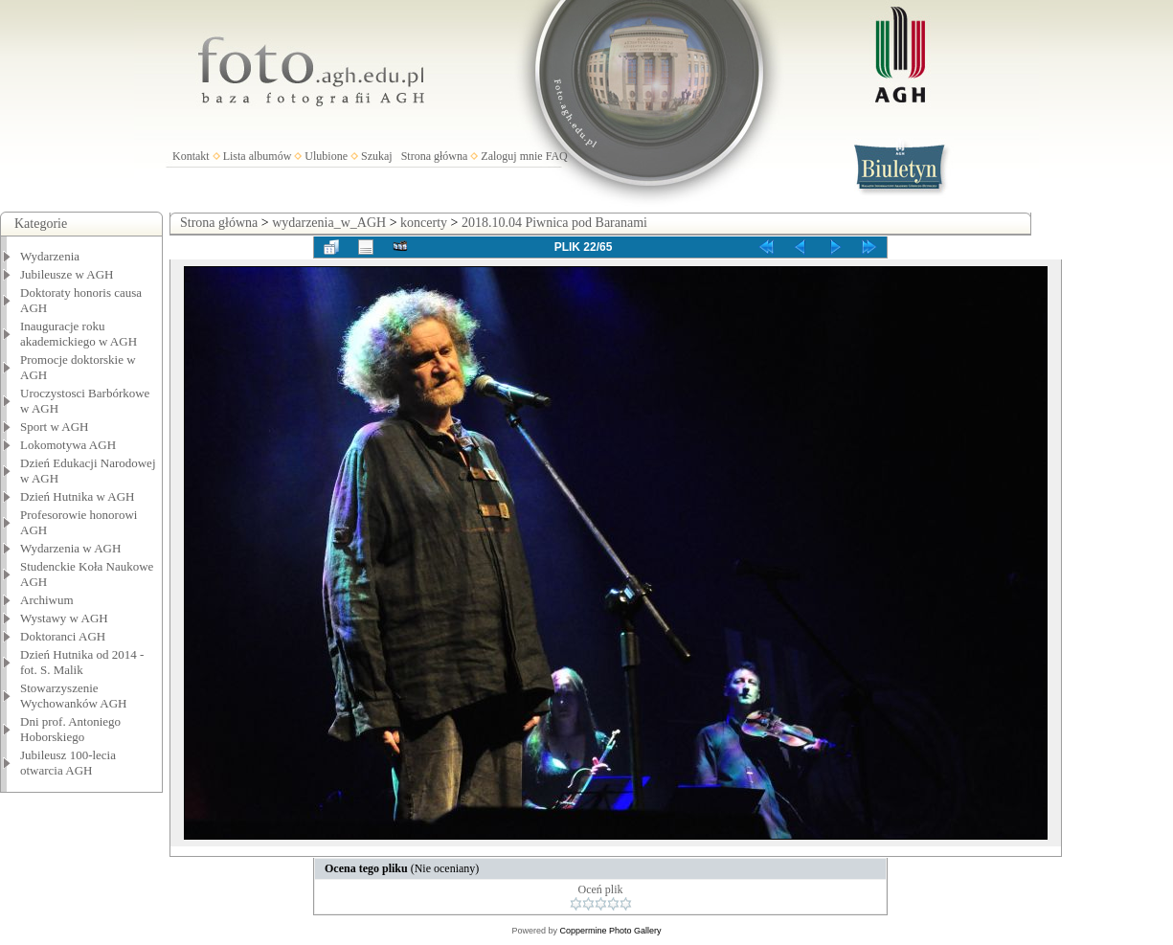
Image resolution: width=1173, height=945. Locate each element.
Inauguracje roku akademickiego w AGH (78, 334)
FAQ (557, 156)
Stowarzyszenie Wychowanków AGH (73, 695)
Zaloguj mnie (511, 156)
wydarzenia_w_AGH (329, 222)
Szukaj (377, 156)
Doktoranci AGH (62, 636)
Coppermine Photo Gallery (610, 930)
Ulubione (326, 156)
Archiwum (47, 600)
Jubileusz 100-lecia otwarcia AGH (68, 762)
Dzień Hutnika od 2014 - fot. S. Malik (82, 662)
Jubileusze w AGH (67, 274)
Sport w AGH (54, 426)
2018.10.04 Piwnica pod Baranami (554, 222)
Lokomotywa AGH (68, 445)
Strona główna (434, 156)
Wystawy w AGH (64, 618)
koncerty (423, 222)
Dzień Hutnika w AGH (77, 496)
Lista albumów (257, 156)
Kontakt (191, 156)
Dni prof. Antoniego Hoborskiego (70, 729)
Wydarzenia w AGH (70, 548)
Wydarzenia (49, 256)
